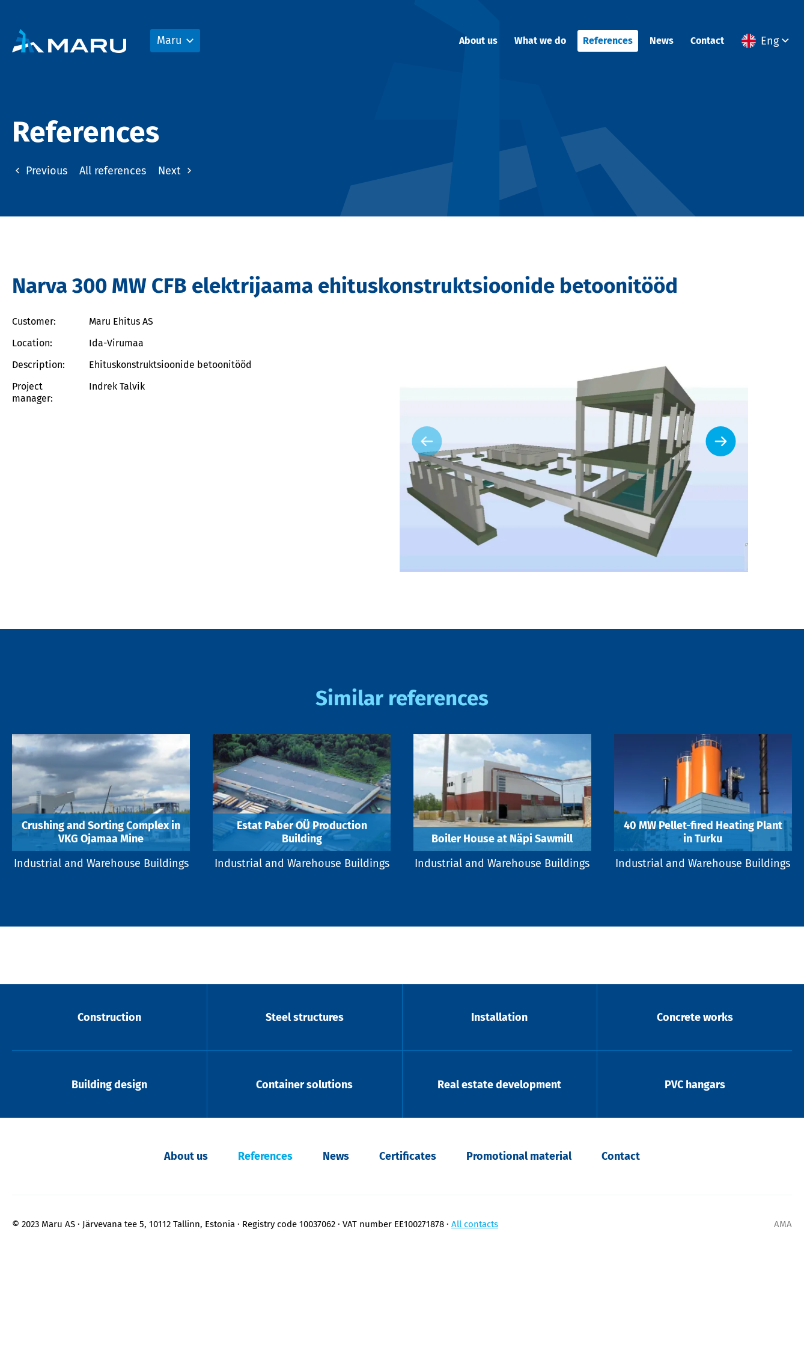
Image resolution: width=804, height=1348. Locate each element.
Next (176, 169)
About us (478, 42)
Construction (109, 1107)
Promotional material (518, 1250)
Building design (109, 1177)
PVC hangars (695, 1177)
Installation (499, 1107)
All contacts (474, 1318)
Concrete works (695, 1107)
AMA (783, 1318)
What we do (540, 42)
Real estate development (499, 1177)
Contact (707, 42)
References (608, 42)
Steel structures (305, 1107)
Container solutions (304, 1177)
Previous (39, 169)
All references (112, 169)
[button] (767, 42)
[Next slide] (765, 482)
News (662, 42)
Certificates (407, 1250)
